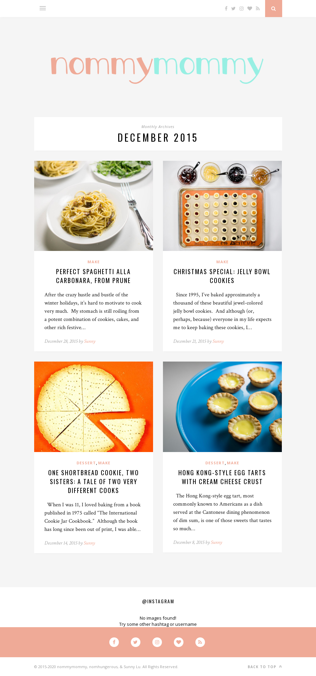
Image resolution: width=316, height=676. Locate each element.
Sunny (89, 341)
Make (93, 261)
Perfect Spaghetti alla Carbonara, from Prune (93, 276)
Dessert (86, 462)
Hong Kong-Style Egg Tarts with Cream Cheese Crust (222, 477)
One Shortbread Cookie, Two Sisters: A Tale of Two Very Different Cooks (93, 481)
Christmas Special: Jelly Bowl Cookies (222, 276)
